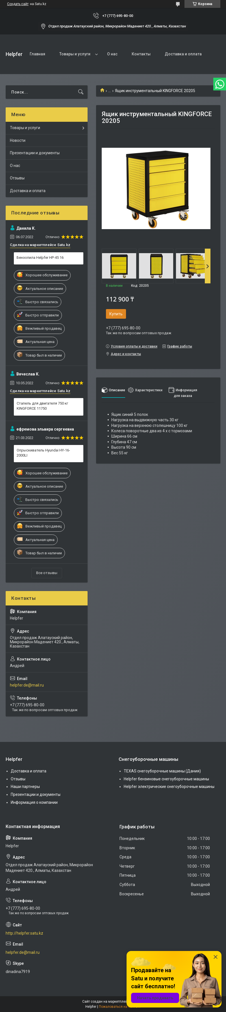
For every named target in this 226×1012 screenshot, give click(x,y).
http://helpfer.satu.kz (24, 933)
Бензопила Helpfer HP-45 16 (40, 257)
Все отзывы (46, 573)
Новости (17, 140)
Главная (37, 54)
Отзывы (17, 178)
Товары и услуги (74, 54)
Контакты (141, 54)
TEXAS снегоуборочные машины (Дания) (162, 771)
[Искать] (81, 92)
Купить (116, 314)
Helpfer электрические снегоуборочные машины (169, 786)
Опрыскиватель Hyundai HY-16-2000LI (43, 452)
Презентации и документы (35, 153)
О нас (112, 54)
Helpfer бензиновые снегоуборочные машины (166, 779)
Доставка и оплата (183, 54)
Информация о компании (34, 802)
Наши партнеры (25, 786)
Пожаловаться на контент (120, 1007)
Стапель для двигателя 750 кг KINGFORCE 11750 (42, 406)
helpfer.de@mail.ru (27, 685)
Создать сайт (18, 4)
